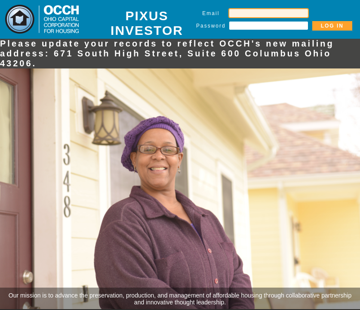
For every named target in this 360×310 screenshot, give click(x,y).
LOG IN (332, 26)
